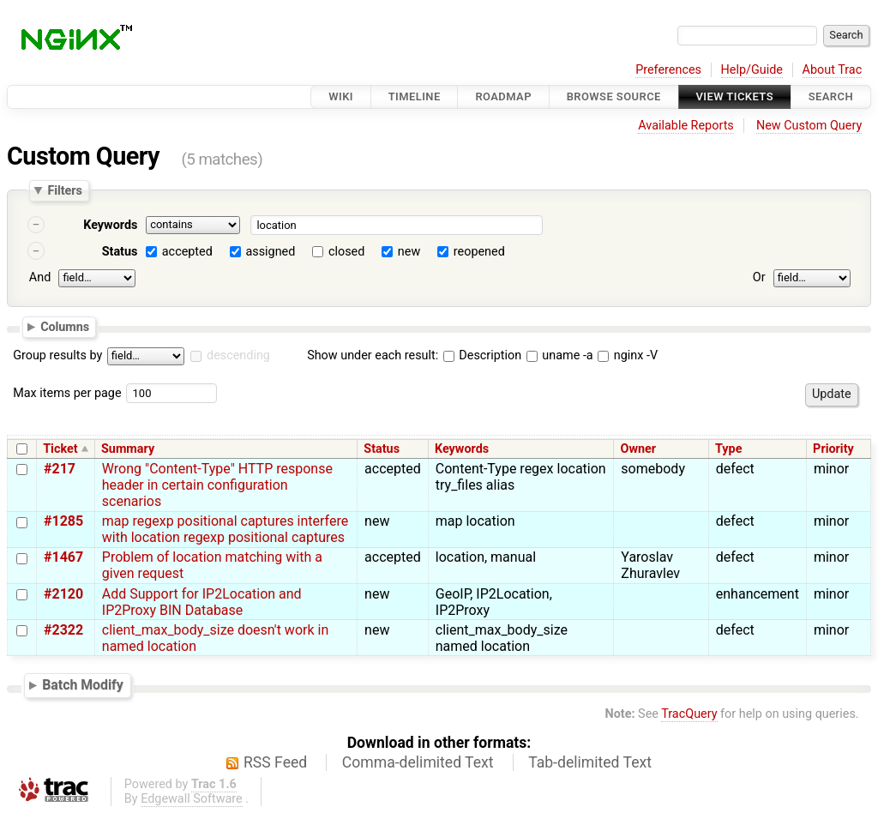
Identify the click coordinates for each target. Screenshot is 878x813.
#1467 (63, 557)
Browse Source (614, 96)
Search (831, 96)
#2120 (63, 594)
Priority (833, 449)
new (409, 251)
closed (346, 251)
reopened (479, 251)
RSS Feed (275, 762)
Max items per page (67, 393)
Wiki (340, 96)
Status (120, 251)
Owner (639, 449)
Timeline (414, 96)
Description (482, 355)
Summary (127, 449)
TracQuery (689, 714)
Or (759, 277)
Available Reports (686, 125)
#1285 (63, 521)
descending (238, 355)
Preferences (668, 70)
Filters (64, 190)
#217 (59, 469)
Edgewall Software (192, 799)
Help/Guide (752, 70)
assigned (270, 251)
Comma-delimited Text (418, 762)
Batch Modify (82, 685)
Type (728, 449)
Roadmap (503, 96)
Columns (64, 326)
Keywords (110, 225)
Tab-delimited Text (590, 762)
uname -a (559, 355)
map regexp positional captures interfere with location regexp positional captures (225, 529)
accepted (187, 251)
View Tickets (734, 96)
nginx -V (628, 355)
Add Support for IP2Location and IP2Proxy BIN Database (202, 602)
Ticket (60, 449)
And (40, 277)
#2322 (63, 630)
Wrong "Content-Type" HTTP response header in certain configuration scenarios (217, 485)
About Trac (833, 70)
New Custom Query (809, 125)
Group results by (57, 355)
